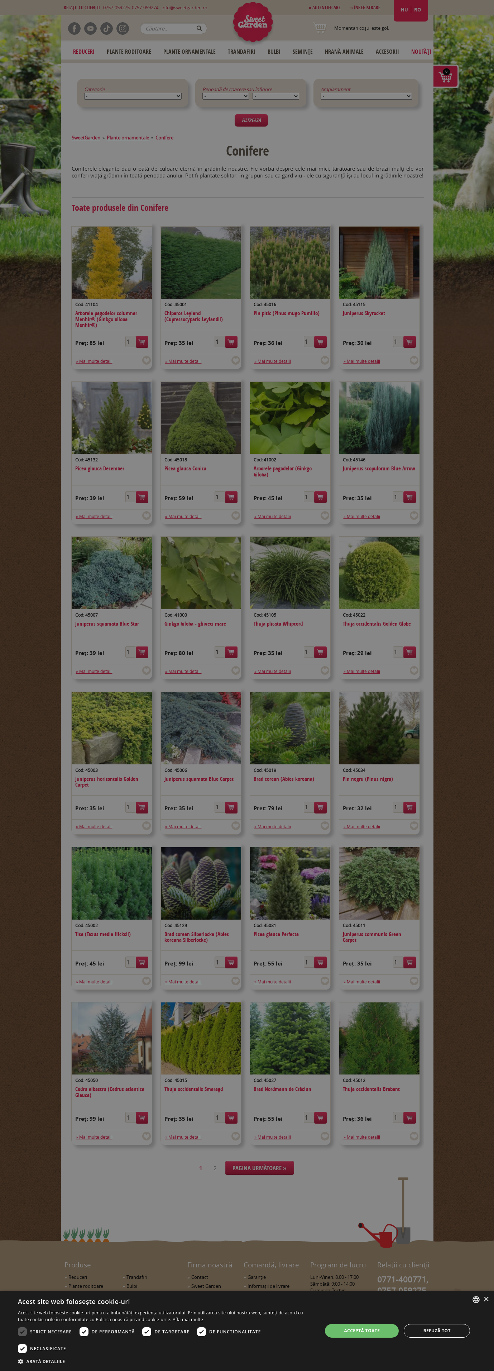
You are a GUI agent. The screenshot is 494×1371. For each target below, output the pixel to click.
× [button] (486, 1299)
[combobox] (476, 1299)
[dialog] (247, 1331)
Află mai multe (188, 1320)
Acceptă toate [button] (362, 1331)
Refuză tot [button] (437, 1331)
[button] (165, 1361)
